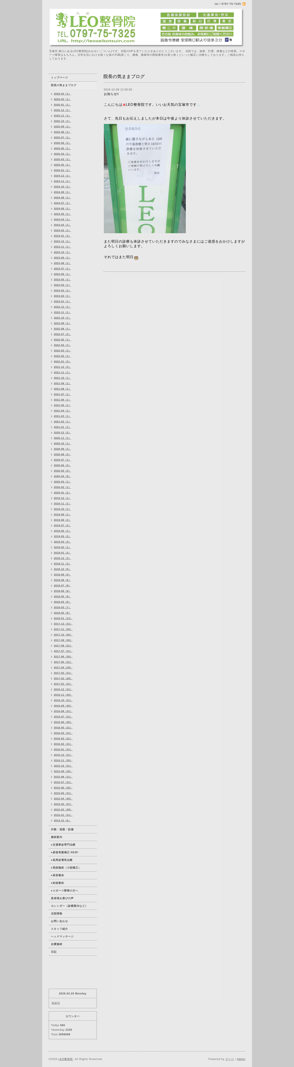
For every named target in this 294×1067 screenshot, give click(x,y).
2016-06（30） (63, 722)
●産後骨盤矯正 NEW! (65, 852)
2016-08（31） (63, 711)
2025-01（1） (62, 170)
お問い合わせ (59, 921)
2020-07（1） (62, 460)
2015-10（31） (63, 766)
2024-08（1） (62, 197)
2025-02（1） (62, 164)
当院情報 (56, 913)
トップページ (59, 77)
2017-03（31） (63, 673)
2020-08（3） (62, 454)
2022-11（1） (62, 312)
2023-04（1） (62, 285)
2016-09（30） (63, 705)
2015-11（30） (63, 760)
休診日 (56, 1002)
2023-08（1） (62, 263)
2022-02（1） (62, 356)
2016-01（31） (63, 749)
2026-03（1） (62, 93)
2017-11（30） (63, 629)
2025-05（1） (62, 148)
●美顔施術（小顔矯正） (66, 867)
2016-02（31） (63, 744)
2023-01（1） (62, 301)
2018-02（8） (62, 613)
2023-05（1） (62, 279)
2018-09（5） (62, 574)
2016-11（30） (63, 694)
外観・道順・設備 (62, 829)
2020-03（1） (62, 481)
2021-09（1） (62, 383)
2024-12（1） (62, 175)
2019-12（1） (62, 498)
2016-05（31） (63, 727)
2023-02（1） (62, 296)
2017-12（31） (63, 623)
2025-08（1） (62, 132)
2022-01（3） (62, 361)
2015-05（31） (63, 793)
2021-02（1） (62, 421)
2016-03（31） (63, 738)
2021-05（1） (62, 405)
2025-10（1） (62, 121)
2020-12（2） (62, 432)
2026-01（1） (62, 104)
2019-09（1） (62, 514)
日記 (54, 951)
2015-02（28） (63, 809)
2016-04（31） (63, 733)
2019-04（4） (62, 541)
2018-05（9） (62, 596)
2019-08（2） (62, 520)
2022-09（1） (62, 323)
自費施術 (56, 944)
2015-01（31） (63, 815)
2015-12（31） (63, 755)
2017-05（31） (63, 662)
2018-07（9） (62, 585)
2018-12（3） (62, 558)
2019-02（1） (62, 547)
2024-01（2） (62, 236)
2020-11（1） (62, 438)
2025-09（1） (62, 126)
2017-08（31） (63, 645)
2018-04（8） (62, 602)
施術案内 (56, 837)
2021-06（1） (62, 399)
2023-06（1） (62, 274)
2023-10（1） (62, 252)
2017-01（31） (63, 684)
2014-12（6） (62, 820)
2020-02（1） (62, 487)
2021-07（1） (62, 394)
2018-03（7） (62, 607)
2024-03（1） (62, 225)
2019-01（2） (62, 552)
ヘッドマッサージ (62, 936)
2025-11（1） (62, 115)
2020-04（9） (62, 476)
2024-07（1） (62, 203)
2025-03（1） (62, 159)
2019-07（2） (62, 525)
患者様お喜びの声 (62, 898)
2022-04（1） (62, 345)
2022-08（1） (62, 328)
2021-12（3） (62, 367)
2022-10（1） (62, 317)
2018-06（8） (62, 591)
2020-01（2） (62, 492)
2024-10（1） (62, 186)
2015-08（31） (63, 776)
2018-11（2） (62, 563)
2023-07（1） (62, 268)
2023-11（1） (62, 246)
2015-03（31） (63, 804)
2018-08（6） (62, 580)
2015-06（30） (63, 787)
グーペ (229, 1059)
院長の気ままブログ (64, 85)
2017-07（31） (63, 651)
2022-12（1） (62, 307)
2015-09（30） (63, 771)
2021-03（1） (62, 416)
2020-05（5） (62, 470)
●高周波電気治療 (62, 860)
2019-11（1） (62, 503)
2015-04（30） (63, 798)
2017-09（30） (63, 640)
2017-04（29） (63, 667)
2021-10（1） (62, 378)
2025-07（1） (62, 137)
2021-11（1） (62, 372)
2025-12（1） (62, 110)
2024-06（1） (62, 208)
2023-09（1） (62, 257)
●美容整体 (57, 875)
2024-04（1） (62, 219)
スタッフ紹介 (59, 928)
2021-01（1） (62, 427)
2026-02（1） (62, 99)
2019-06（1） (62, 531)
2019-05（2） (62, 536)
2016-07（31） (63, 716)
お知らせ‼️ (111, 94)
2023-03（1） (62, 290)
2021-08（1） (62, 389)
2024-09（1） (62, 192)
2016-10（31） (63, 700)
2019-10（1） (62, 509)
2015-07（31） (63, 782)
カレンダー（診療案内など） (69, 905)
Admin (241, 1059)
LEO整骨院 (65, 1059)
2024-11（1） (62, 181)
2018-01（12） (63, 618)
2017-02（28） (63, 678)
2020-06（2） (62, 465)
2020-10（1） (62, 443)
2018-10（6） (62, 569)
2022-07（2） (62, 334)
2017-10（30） (63, 634)
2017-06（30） (63, 656)
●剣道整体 (57, 883)
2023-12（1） (62, 241)
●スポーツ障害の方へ (64, 890)
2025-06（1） (62, 143)
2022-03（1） (62, 350)
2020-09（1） (62, 449)
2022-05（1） (62, 339)
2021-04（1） (62, 410)
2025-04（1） (62, 154)
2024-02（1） (62, 230)
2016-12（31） (63, 689)
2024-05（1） (62, 214)
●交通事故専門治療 (63, 844)
